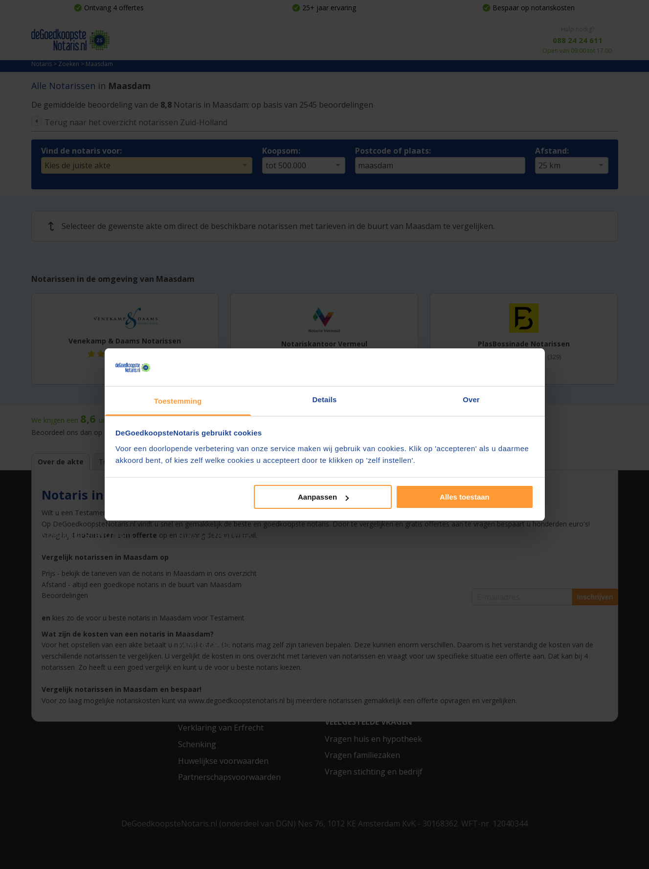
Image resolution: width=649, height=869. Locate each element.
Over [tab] (471, 399)
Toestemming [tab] (178, 401)
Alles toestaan (465, 497)
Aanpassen (323, 497)
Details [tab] (325, 399)
